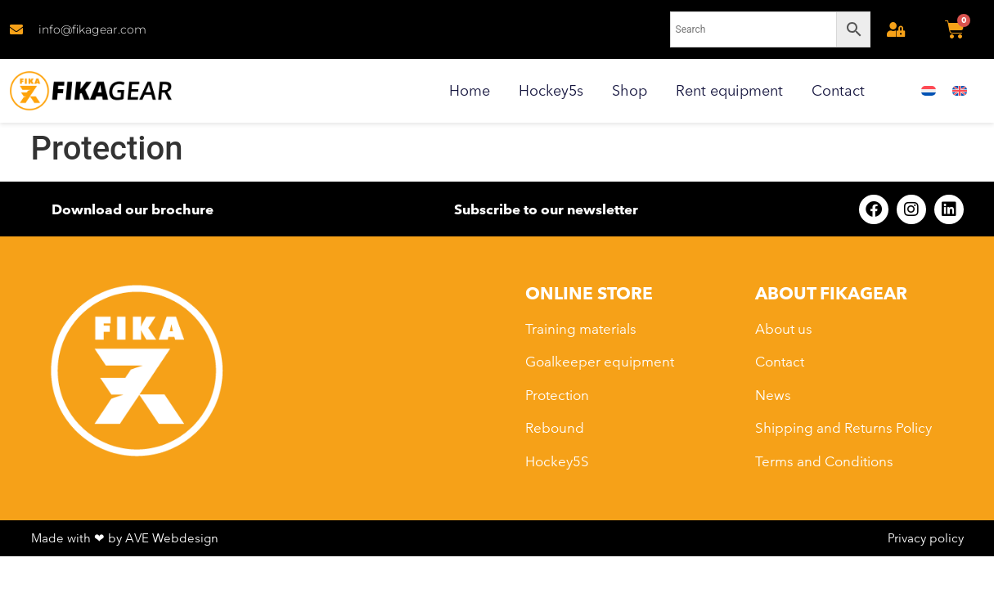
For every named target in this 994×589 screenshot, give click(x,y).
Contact (838, 90)
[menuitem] (928, 91)
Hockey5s (551, 90)
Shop (629, 90)
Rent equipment (729, 90)
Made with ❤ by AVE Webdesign (124, 538)
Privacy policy (926, 538)
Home (469, 90)
